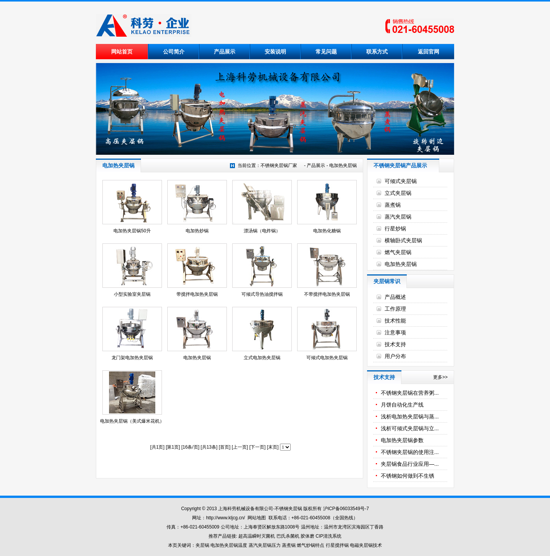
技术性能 (395, 321)
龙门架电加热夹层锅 (132, 357)
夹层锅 (202, 545)
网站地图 (256, 517)
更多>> (440, 377)
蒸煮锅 (393, 205)
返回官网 (428, 52)
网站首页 (122, 52)
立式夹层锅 (398, 193)
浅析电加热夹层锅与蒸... (410, 416)
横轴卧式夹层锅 (403, 240)
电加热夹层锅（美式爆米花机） (132, 421)
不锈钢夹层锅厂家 (278, 165)
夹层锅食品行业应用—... (410, 464)
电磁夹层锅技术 (366, 545)
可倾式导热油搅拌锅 (262, 294)
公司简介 (173, 52)
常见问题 (326, 52)
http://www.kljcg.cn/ (225, 517)
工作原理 (395, 309)
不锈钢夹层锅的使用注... (410, 452)
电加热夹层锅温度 (228, 545)
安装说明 (275, 52)
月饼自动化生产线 (402, 405)
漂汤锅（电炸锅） (262, 230)
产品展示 (224, 52)
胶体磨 (307, 536)
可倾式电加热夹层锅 (327, 357)
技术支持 (395, 344)
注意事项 (395, 332)
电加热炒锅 (197, 230)
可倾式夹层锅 (401, 181)
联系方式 (377, 52)
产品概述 (395, 297)
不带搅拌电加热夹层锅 (327, 294)
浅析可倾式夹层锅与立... (410, 428)
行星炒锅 (395, 228)
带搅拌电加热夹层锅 (197, 294)
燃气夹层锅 (398, 252)
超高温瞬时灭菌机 (256, 536)
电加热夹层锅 (343, 165)
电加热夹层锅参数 (402, 440)
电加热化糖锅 (327, 230)
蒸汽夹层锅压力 (265, 545)
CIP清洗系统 (328, 536)
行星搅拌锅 (338, 545)
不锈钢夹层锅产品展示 (400, 165)
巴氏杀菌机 (288, 536)
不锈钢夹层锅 (288, 508)
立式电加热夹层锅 (262, 357)
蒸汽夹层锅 (398, 217)
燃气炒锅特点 (310, 545)
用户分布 (395, 356)
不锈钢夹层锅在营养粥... (410, 393)
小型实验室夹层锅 (132, 294)
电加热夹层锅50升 (131, 230)
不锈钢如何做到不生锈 (407, 476)
